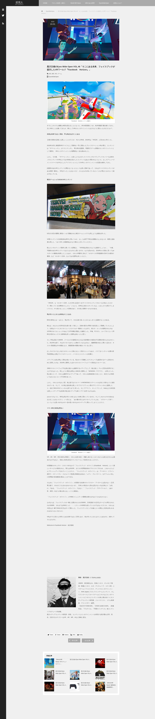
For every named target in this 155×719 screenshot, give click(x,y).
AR (48, 74)
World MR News (75, 3)
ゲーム (58, 74)
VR (54, 74)
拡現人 (19, 2)
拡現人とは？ (117, 3)
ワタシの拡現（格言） (59, 3)
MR (51, 74)
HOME (45, 3)
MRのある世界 (90, 3)
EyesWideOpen (104, 3)
